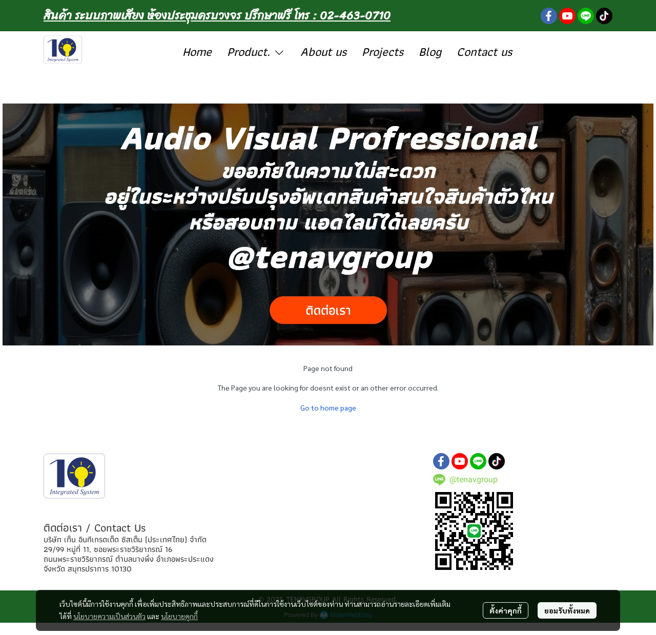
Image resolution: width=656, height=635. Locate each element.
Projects (382, 52)
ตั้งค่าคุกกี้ (505, 610)
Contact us (484, 52)
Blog (430, 52)
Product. (256, 52)
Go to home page (328, 407)
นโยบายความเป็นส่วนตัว (109, 616)
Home (197, 52)
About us (323, 52)
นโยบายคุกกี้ (179, 616)
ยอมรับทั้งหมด (567, 610)
